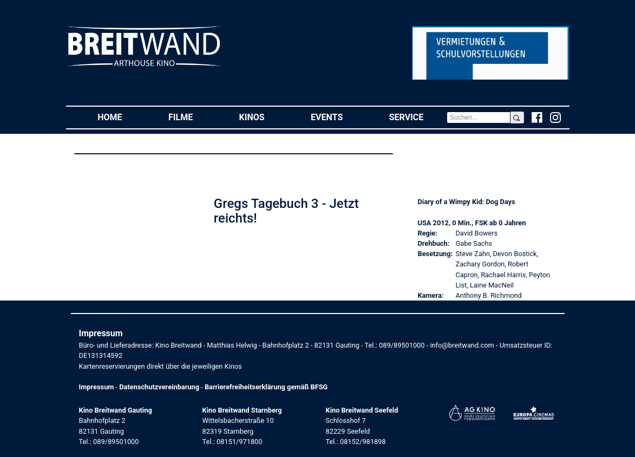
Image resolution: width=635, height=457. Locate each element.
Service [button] (418, 116)
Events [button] (338, 116)
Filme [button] (192, 116)
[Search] (478, 117)
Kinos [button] (263, 116)
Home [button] (121, 116)
